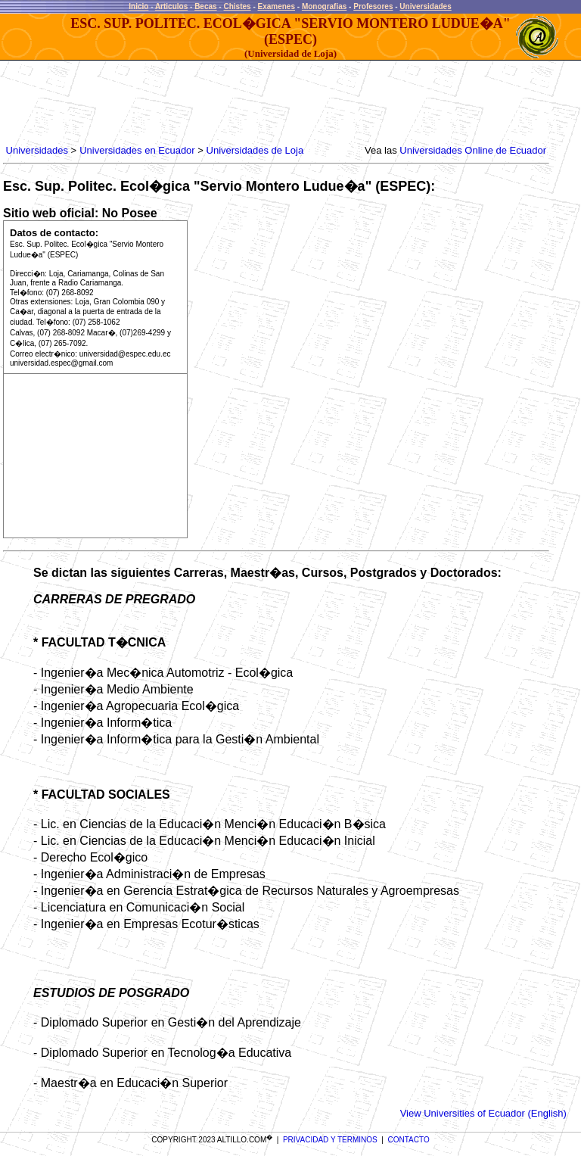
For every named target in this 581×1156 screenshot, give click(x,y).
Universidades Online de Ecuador (472, 150)
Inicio (138, 6)
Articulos (171, 6)
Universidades (425, 6)
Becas (205, 6)
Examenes (276, 6)
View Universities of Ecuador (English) (483, 1113)
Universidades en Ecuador (136, 150)
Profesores (373, 6)
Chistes (236, 6)
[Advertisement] (278, 103)
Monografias (324, 6)
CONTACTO (409, 1140)
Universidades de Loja (255, 150)
